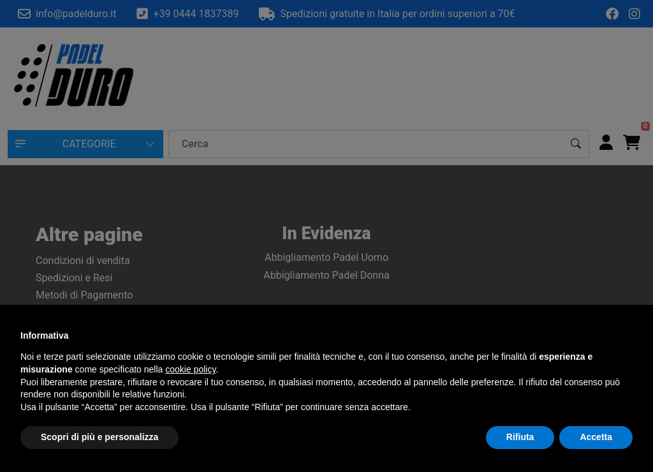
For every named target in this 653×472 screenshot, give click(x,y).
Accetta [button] (596, 437)
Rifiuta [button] (520, 437)
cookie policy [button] (190, 369)
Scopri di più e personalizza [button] (99, 437)
